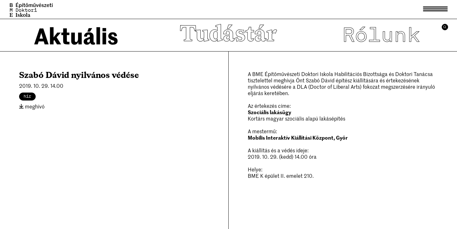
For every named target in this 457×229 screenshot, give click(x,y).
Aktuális (76, 35)
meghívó (32, 106)
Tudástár (228, 35)
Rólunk (381, 35)
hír (27, 96)
